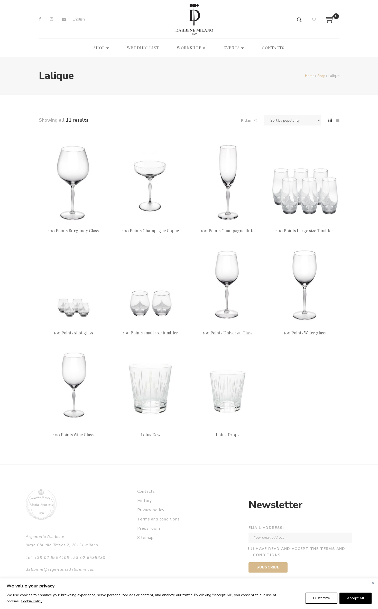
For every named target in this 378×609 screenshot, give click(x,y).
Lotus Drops (227, 434)
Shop (321, 76)
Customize (321, 598)
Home (309, 76)
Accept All (355, 598)
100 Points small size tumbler (150, 332)
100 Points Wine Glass (73, 434)
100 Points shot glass (73, 332)
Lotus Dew (150, 434)
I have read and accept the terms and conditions (299, 552)
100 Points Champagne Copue (150, 230)
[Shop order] (292, 120)
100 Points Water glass (304, 332)
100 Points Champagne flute (227, 230)
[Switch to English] (78, 19)
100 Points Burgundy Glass (73, 230)
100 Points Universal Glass (227, 332)
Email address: (266, 527)
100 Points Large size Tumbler (304, 230)
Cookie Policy (31, 601)
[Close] (373, 583)
